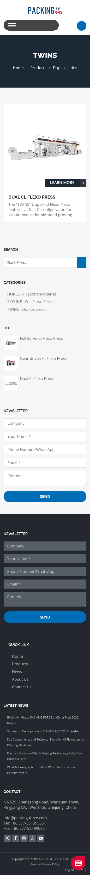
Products (38, 67)
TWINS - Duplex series (26, 309)
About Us (20, 679)
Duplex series (65, 67)
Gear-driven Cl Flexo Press (43, 358)
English (69, 870)
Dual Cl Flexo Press (37, 378)
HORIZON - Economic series (32, 294)
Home (18, 67)
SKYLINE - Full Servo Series (30, 301)
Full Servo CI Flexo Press (41, 338)
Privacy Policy (51, 864)
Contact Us (21, 687)
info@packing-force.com (25, 817)
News (17, 671)
